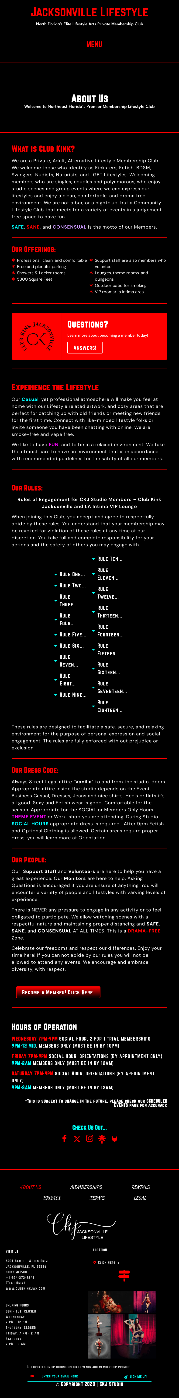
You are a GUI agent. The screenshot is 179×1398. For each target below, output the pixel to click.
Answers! (84, 348)
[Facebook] (64, 1139)
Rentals (140, 1187)
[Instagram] (89, 1139)
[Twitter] (77, 1137)
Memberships (86, 1187)
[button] (94, 43)
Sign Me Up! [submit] (135, 1376)
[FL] (114, 1137)
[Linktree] (102, 1137)
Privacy (51, 1198)
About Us (30, 1187)
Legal (140, 1198)
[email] (74, 1376)
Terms (97, 1198)
